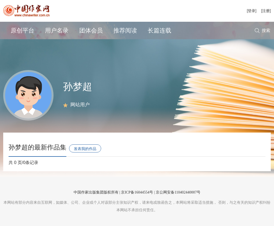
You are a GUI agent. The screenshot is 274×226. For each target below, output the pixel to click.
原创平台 (22, 30)
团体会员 (91, 30)
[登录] (251, 11)
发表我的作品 (85, 149)
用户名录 (56, 30)
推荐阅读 (125, 30)
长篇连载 (159, 30)
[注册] (266, 11)
